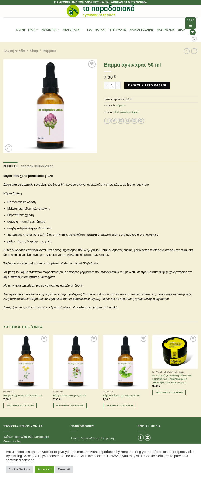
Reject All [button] (64, 469)
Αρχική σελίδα (14, 51)
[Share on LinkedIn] (134, 121)
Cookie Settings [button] (19, 469)
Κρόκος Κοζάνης (142, 29)
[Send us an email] (148, 437)
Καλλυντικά (51, 29)
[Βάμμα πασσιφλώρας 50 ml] (75, 362)
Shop (181, 29)
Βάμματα (49, 51)
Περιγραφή (10, 166)
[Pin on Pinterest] (128, 121)
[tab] (10, 166)
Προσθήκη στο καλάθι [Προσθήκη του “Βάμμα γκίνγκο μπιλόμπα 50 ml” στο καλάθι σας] (119, 405)
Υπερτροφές (118, 29)
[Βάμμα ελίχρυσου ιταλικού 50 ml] (26, 362)
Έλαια (33, 29)
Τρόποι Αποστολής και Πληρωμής (92, 438)
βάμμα (135, 112)
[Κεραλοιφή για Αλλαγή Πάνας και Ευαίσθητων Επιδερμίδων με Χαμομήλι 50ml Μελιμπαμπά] (175, 352)
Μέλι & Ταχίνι (73, 29)
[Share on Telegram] (141, 121)
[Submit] (193, 38)
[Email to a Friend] (121, 121)
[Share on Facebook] (107, 121)
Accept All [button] (44, 469)
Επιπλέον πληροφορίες (37, 166)
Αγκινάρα (125, 112)
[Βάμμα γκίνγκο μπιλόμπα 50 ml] (125, 362)
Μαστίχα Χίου (165, 29)
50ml (116, 112)
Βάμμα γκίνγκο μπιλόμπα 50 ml (121, 395)
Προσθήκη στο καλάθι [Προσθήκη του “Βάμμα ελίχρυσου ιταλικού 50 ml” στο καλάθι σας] (20, 405)
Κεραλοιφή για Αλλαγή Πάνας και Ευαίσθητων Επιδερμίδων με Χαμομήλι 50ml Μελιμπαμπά (171, 379)
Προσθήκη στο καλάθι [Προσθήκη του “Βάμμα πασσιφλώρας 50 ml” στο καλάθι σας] (69, 405)
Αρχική (20, 29)
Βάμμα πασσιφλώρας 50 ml (69, 395)
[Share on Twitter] (114, 121)
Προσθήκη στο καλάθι (147, 85)
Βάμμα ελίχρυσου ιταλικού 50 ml (22, 395)
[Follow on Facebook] (141, 437)
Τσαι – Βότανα (96, 29)
